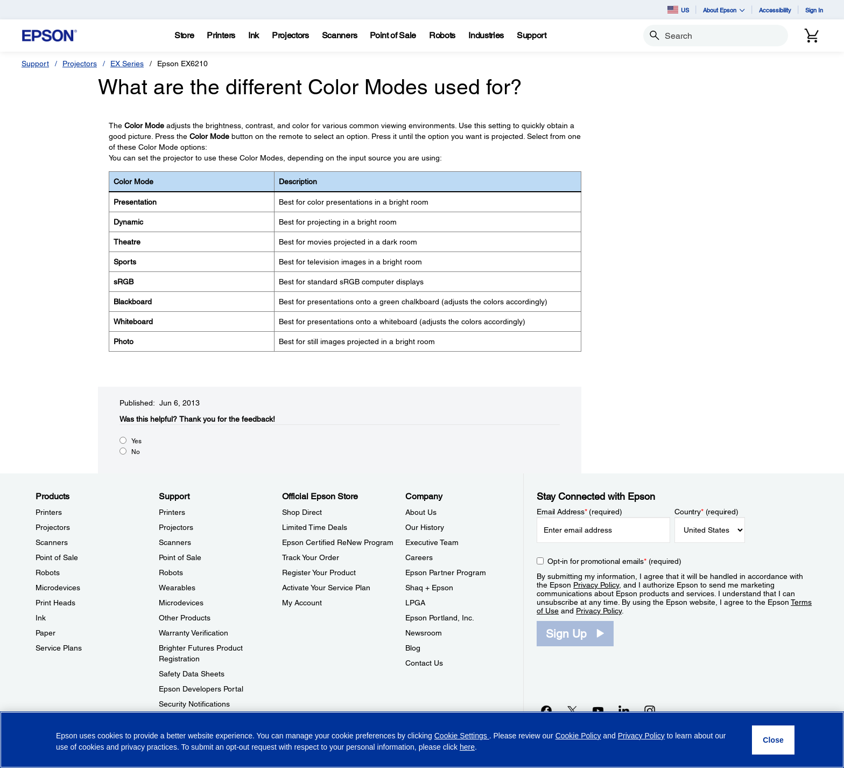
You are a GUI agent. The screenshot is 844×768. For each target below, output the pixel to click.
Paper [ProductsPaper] (45, 633)
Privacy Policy (596, 585)
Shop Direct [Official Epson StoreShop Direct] (302, 512)
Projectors (79, 63)
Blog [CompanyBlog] (412, 648)
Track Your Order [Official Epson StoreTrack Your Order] (310, 557)
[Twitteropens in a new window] (572, 710)
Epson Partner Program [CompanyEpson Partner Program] (445, 572)
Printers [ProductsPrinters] (49, 512)
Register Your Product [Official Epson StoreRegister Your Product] (319, 572)
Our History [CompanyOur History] (424, 527)
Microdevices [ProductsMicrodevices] (58, 587)
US (678, 9)
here (467, 747)
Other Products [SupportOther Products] (184, 617)
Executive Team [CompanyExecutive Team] (432, 542)
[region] (422, 739)
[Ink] (253, 35)
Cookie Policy (578, 735)
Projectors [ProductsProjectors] (53, 527)
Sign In (814, 9)
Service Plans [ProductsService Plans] (59, 648)
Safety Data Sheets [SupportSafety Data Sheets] (191, 673)
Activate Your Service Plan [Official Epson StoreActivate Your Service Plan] (326, 587)
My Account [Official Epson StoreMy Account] (302, 602)
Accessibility (775, 9)
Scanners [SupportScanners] (175, 542)
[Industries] (486, 35)
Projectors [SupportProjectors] (176, 527)
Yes (136, 441)
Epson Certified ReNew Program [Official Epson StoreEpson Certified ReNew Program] (337, 542)
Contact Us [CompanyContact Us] (424, 663)
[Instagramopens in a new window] (649, 710)
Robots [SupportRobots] (171, 572)
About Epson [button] (724, 9)
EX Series (127, 63)
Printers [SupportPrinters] (172, 512)
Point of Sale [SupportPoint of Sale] (180, 557)
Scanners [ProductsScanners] (52, 542)
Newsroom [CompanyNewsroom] (423, 633)
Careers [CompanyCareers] (419, 557)
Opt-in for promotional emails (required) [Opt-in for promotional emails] (614, 561)
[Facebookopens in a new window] (546, 710)
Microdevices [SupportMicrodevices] (181, 602)
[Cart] (811, 35)
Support (35, 63)
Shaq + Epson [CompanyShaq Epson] (429, 587)
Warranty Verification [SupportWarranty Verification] (193, 633)
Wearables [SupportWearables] (177, 587)
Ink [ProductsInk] (41, 617)
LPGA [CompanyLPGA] (415, 602)
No (135, 452)
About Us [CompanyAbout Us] (421, 512)
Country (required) (706, 511)
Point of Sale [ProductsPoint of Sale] (57, 557)
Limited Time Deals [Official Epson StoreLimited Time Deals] (314, 527)
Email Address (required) (579, 511)
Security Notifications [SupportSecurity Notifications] (194, 704)
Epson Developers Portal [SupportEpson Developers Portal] (201, 689)
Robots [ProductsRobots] (48, 572)
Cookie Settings (461, 735)
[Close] (773, 740)
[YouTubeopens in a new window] (598, 710)
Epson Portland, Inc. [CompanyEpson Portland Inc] (439, 617)
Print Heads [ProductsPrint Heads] (55, 602)
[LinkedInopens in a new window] (624, 710)
